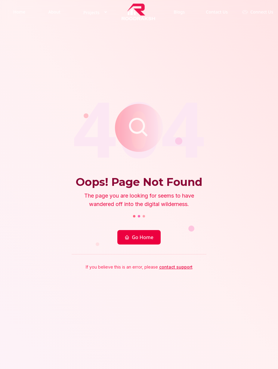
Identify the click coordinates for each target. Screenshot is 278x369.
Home (19, 12)
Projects (96, 12)
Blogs (179, 12)
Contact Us (217, 12)
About (54, 12)
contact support (176, 266)
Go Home (139, 237)
